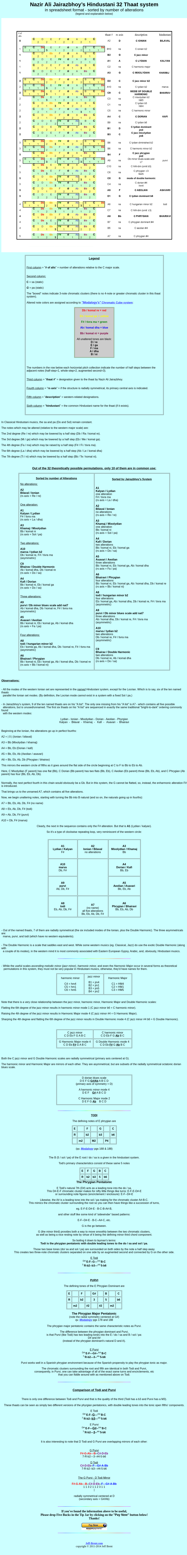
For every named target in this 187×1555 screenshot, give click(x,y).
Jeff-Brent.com (94, 1543)
